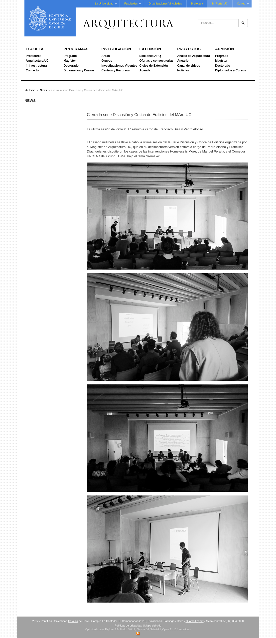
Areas (106, 56)
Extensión (150, 49)
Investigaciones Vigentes (119, 65)
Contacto (32, 70)
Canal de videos (188, 65)
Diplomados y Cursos (79, 70)
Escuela (35, 49)
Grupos (107, 60)
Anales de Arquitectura (193, 56)
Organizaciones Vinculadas (165, 3)
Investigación (116, 49)
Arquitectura (128, 25)
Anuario (182, 60)
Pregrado (70, 56)
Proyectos (189, 49)
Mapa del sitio (152, 625)
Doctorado (71, 65)
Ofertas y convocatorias (156, 60)
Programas (76, 49)
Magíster (70, 60)
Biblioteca (197, 3)
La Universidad (104, 3)
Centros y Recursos (116, 70)
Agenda (144, 70)
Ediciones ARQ (150, 56)
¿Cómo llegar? (194, 621)
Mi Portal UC (220, 3)
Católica (73, 621)
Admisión (224, 49)
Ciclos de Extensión (153, 65)
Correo (241, 3)
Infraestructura (36, 65)
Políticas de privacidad (128, 625)
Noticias (183, 70)
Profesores (33, 56)
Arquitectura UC (37, 60)
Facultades (131, 3)
